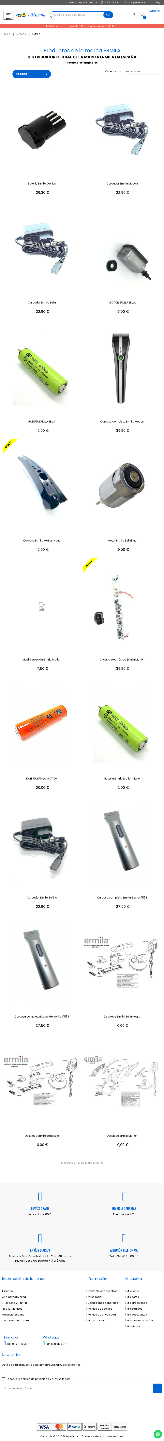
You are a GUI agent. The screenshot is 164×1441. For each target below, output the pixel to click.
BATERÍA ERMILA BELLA (41, 419)
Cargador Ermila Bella (42, 300)
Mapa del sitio (96, 1318)
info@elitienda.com (133, 2)
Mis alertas (133, 1324)
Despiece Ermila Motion (122, 1133)
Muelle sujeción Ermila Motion (41, 657)
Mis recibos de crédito (140, 1318)
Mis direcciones (136, 1300)
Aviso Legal (94, 1294)
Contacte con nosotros (101, 1288)
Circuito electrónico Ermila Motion (122, 657)
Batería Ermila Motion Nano (122, 776)
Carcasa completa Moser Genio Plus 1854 (41, 1014)
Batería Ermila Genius (42, 181)
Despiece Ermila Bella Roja (42, 1133)
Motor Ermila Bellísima (122, 538)
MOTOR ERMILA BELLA (122, 300)
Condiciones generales (102, 1300)
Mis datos (132, 1294)
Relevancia (143, 68)
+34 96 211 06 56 (126, 1254)
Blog (154, 2)
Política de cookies (99, 1306)
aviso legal (62, 1376)
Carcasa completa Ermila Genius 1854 (122, 895)
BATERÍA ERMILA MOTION (41, 776)
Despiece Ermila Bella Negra (122, 1014)
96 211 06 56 (106, 2)
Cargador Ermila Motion (122, 181)
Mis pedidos (133, 1306)
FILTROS (32, 72)
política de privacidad (35, 1376)
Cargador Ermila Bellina (42, 895)
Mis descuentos (136, 1312)
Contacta (90, 2)
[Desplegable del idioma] (148, 15)
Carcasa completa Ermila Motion (122, 419)
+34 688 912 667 (54, 1341)
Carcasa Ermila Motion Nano (42, 538)
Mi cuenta (132, 1288)
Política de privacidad (101, 1312)
